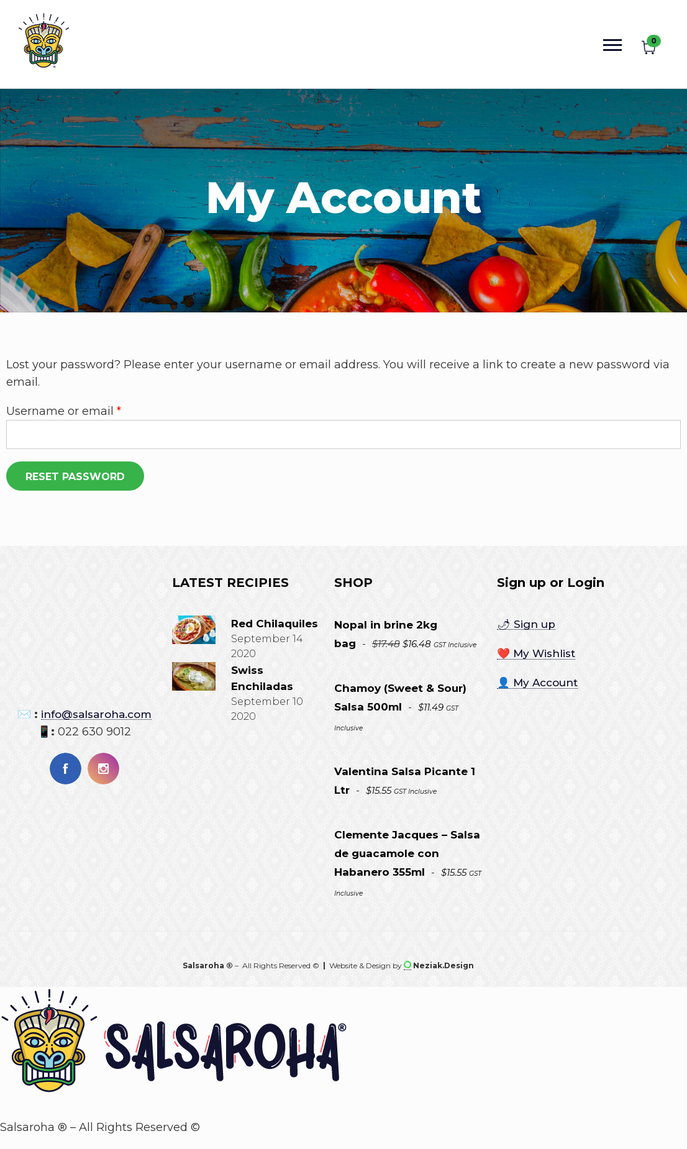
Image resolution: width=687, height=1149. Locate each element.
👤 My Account (537, 682)
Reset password (75, 477)
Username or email (63, 410)
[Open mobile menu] (615, 44)
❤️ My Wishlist (536, 653)
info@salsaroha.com (96, 714)
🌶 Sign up (526, 624)
